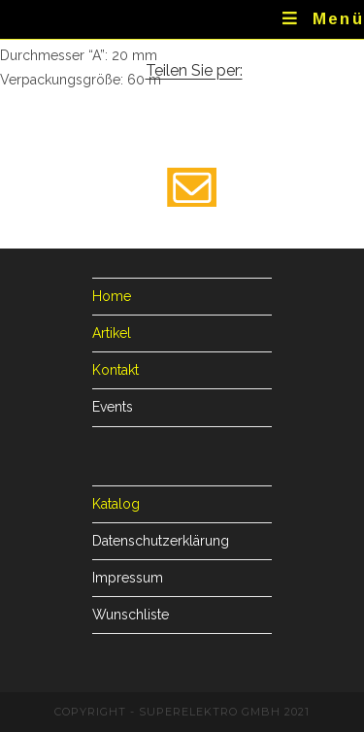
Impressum (127, 577)
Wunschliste (130, 614)
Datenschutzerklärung (160, 541)
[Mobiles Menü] (323, 19)
